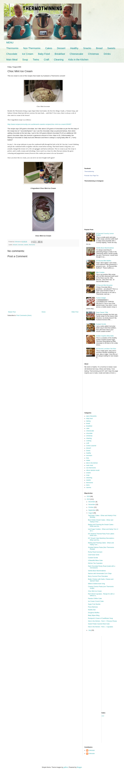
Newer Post (12, 312)
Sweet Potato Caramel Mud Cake (99, 624)
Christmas (93, 54)
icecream (20, 244)
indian (88, 460)
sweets (26, 244)
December (92, 502)
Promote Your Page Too (91, 175)
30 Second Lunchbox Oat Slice (106, 349)
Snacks (87, 48)
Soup (25, 59)
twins (87, 485)
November (92, 504)
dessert (15, 244)
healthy (88, 453)
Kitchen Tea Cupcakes (95, 563)
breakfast (89, 426)
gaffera (65, 767)
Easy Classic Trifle (102, 312)
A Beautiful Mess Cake (95, 560)
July (89, 630)
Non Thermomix (31, 48)
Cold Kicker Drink (93, 555)
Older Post (74, 312)
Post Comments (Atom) (23, 315)
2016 (88, 496)
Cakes (48, 48)
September (92, 510)
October (91, 507)
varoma (88, 487)
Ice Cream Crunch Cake (96, 601)
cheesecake (90, 431)
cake (87, 428)
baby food (89, 418)
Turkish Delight (101, 298)
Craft (46, 59)
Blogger (79, 767)
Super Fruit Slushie (94, 604)
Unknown (92, 750)
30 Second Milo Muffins (103, 261)
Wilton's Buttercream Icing (96, 583)
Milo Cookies (100, 272)
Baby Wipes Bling (93, 615)
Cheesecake (76, 54)
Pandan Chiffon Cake (95, 598)
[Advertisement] (101, 81)
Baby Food (44, 54)
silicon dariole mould (92, 470)
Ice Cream (27, 54)
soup (87, 475)
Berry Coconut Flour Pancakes (98, 576)
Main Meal (11, 59)
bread (88, 423)
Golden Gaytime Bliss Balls (105, 336)
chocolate (89, 433)
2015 (88, 499)
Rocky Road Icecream (95, 552)
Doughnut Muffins (93, 612)
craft (87, 443)
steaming (89, 478)
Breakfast (60, 54)
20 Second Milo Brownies (104, 285)
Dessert (61, 48)
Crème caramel (91, 446)
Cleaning (58, 59)
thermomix (32, 244)
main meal (89, 465)
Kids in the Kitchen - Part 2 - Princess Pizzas (102, 621)
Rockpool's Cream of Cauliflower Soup (100, 618)
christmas (89, 436)
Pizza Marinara (93, 607)
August (90, 513)
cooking (88, 441)
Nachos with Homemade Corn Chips (100, 573)
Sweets (111, 48)
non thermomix (91, 468)
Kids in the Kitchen (78, 59)
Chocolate (11, 54)
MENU (9, 42)
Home (44, 312)
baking (88, 421)
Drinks (107, 54)
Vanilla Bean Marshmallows (105, 248)
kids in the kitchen (92, 463)
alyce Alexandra (91, 416)
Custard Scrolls (101, 324)
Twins (36, 59)
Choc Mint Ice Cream (95, 591)
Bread (99, 48)
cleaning (89, 438)
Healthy (74, 48)
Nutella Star (92, 610)
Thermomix (12, 48)
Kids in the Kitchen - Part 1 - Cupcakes (100, 627)
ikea (87, 458)
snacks (88, 473)
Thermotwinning (89, 171)
